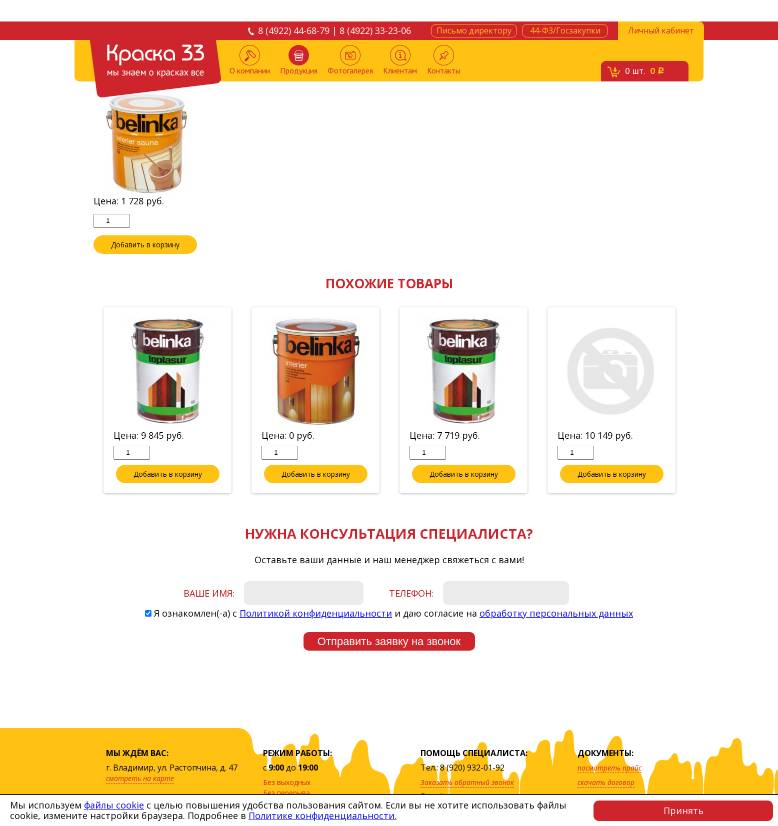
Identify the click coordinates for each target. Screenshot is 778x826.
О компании (250, 60)
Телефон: (411, 594)
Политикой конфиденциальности (316, 614)
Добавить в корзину (145, 245)
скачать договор (606, 782)
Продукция (299, 60)
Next (692, 401)
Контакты (443, 60)
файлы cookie (114, 805)
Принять (684, 811)
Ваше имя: (209, 594)
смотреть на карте (140, 778)
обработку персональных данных (556, 614)
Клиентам (400, 60)
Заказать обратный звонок (467, 782)
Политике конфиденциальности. (322, 816)
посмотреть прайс (610, 768)
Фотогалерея (350, 60)
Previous (86, 401)
